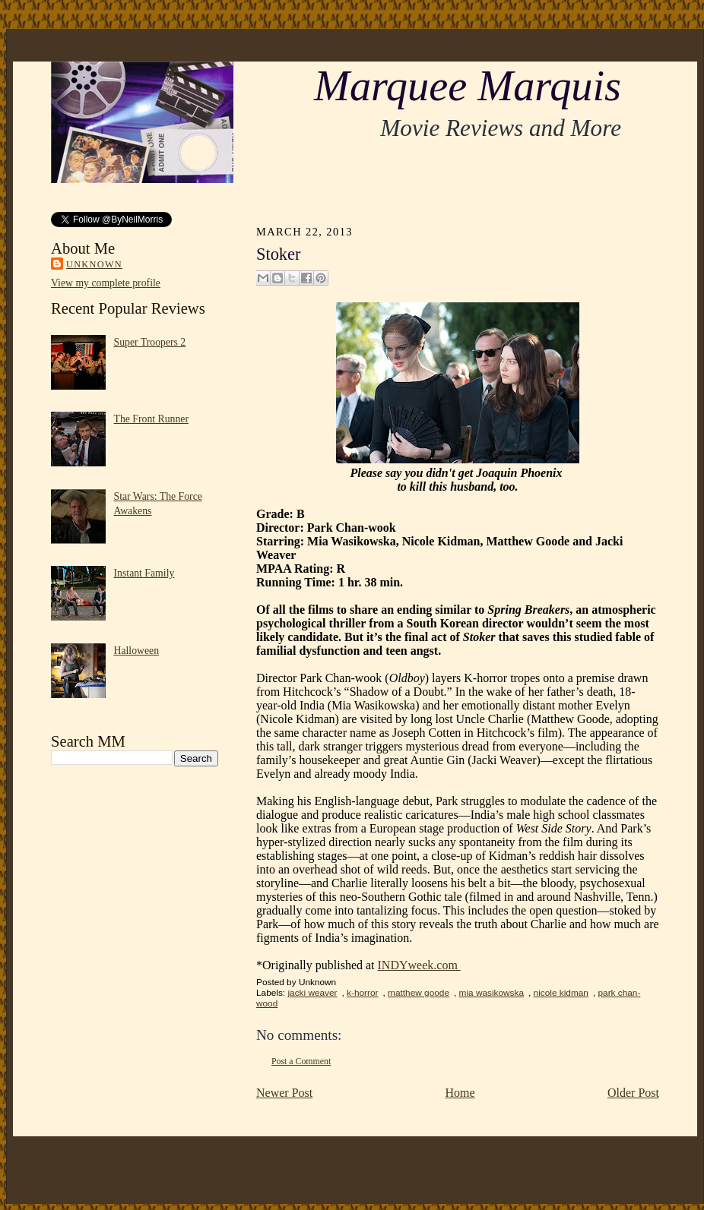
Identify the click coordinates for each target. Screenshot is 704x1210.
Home (460, 1092)
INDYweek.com (419, 965)
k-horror (362, 992)
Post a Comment (301, 1061)
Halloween (137, 650)
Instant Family (144, 573)
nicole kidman (561, 992)
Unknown (94, 264)
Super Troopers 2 (150, 342)
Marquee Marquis (467, 85)
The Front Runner (151, 419)
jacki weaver (312, 992)
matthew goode (418, 992)
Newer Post (284, 1092)
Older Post (633, 1092)
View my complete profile (105, 283)
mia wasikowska (491, 992)
